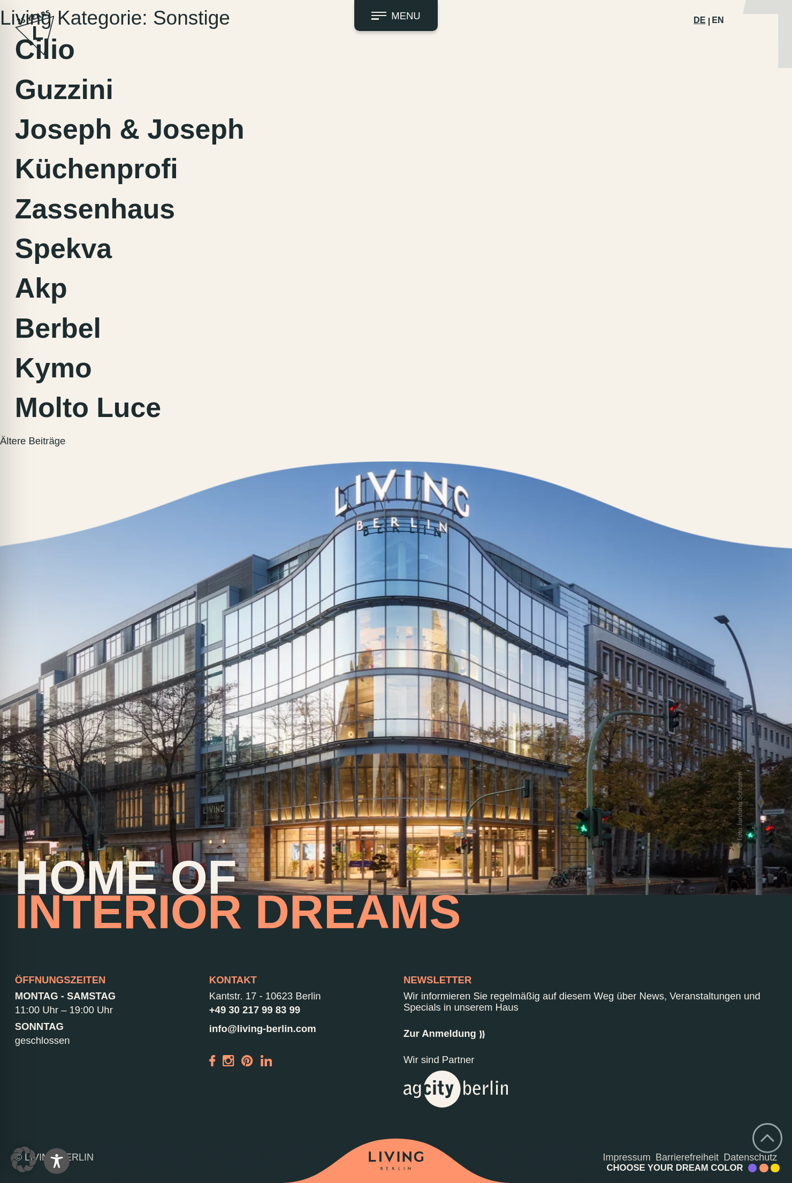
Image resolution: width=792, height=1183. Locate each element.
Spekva (63, 248)
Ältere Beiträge (32, 440)
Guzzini (64, 89)
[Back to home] (396, 1160)
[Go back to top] (767, 1138)
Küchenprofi (96, 168)
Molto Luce (88, 407)
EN (718, 20)
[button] (23, 1159)
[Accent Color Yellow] (775, 1168)
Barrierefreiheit (687, 1157)
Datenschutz (750, 1157)
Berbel (58, 328)
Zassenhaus (95, 208)
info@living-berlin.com (262, 1028)
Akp (41, 288)
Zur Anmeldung (444, 1033)
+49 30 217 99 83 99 (254, 1009)
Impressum (627, 1157)
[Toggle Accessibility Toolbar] (57, 1161)
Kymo (53, 367)
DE (699, 20)
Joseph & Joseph (130, 129)
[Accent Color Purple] (752, 1168)
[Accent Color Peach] (763, 1168)
